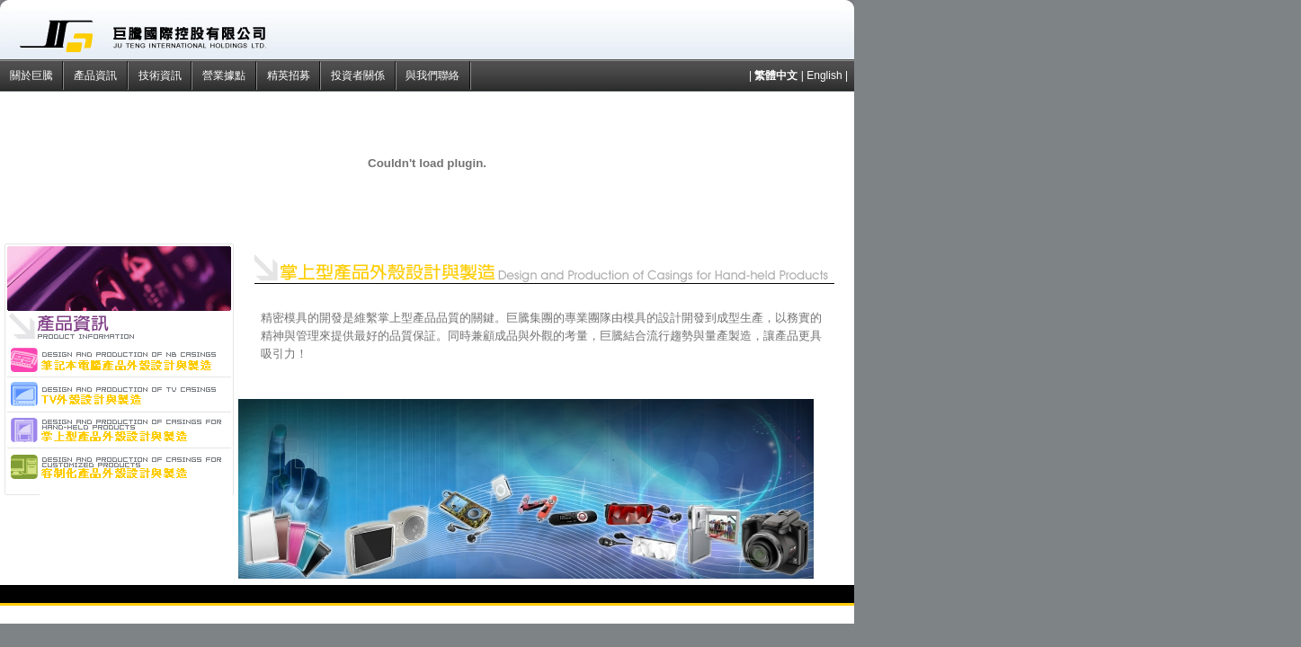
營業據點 (225, 75)
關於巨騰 (33, 75)
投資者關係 (359, 75)
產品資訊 (97, 75)
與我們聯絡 (433, 75)
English (824, 75)
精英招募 (290, 75)
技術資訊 (161, 75)
